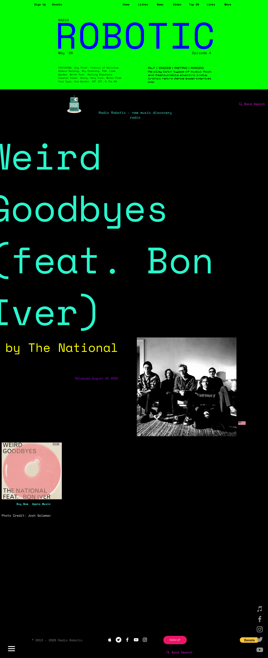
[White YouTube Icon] (136, 640)
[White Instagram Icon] (145, 640)
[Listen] (143, 4)
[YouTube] (260, 650)
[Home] (126, 4)
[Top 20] (194, 4)
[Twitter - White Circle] (118, 640)
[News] (160, 4)
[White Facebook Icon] (127, 640)
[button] (40, 4)
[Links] (211, 4)
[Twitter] (260, 639)
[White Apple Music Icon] (110, 640)
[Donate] (57, 4)
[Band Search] (195, 652)
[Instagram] (260, 629)
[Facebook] (260, 619)
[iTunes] (260, 609)
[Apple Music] (41, 504)
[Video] (177, 4)
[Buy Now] (22, 504)
